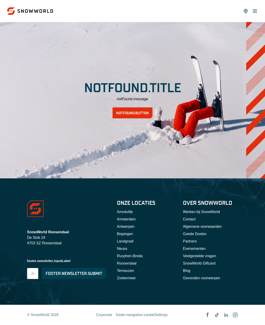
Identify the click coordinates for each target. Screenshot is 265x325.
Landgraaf (125, 241)
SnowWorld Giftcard (199, 263)
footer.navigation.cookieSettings (142, 315)
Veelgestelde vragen (199, 256)
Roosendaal (126, 263)
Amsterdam (126, 219)
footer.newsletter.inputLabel (49, 261)
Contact (189, 219)
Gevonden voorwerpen (201, 278)
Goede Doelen (195, 234)
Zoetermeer (126, 278)
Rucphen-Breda (130, 256)
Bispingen (125, 234)
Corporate (104, 315)
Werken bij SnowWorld (201, 212)
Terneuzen (125, 271)
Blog (186, 271)
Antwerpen (126, 226)
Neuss (122, 249)
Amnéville (125, 212)
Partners (190, 241)
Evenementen (194, 249)
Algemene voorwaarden (202, 226)
